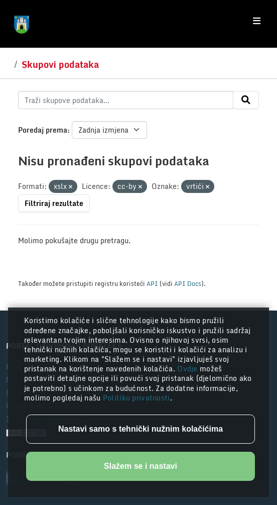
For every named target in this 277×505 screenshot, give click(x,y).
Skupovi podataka (60, 64)
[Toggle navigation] (256, 21)
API (152, 283)
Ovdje (188, 368)
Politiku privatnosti (136, 397)
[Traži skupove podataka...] (125, 100)
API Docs (187, 283)
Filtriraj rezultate (54, 203)
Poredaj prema (42, 130)
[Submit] (246, 100)
